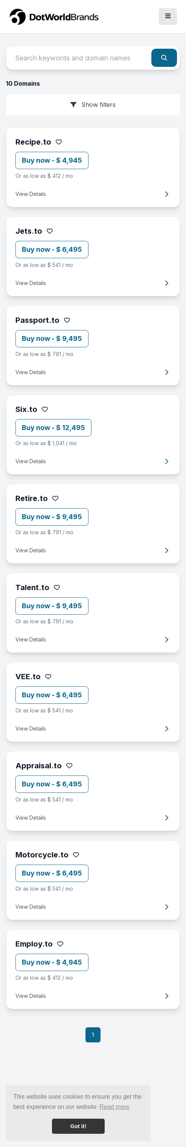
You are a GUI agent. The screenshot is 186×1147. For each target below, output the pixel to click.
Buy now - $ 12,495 (53, 428)
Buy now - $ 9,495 (52, 338)
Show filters (93, 104)
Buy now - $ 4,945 (52, 160)
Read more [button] (114, 1107)
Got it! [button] (78, 1126)
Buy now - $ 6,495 (52, 249)
